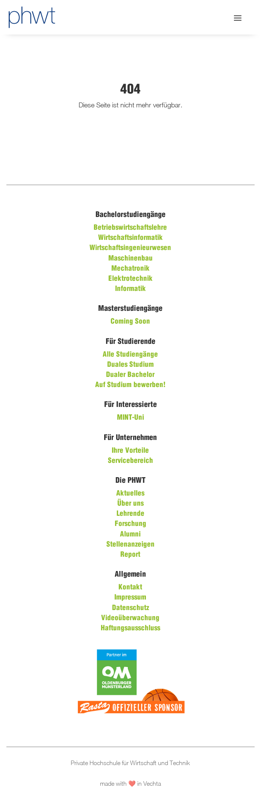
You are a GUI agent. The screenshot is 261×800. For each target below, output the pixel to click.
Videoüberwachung (130, 618)
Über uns (130, 503)
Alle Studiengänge (130, 354)
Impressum (130, 597)
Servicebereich (130, 461)
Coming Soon (130, 321)
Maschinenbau (130, 258)
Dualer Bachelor (130, 375)
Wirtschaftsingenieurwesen (130, 248)
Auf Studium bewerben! (130, 385)
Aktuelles (130, 493)
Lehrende (130, 514)
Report (130, 554)
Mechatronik (130, 268)
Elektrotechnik (130, 279)
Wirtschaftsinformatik (130, 238)
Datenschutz (130, 608)
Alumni (130, 534)
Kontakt (130, 587)
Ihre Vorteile (130, 450)
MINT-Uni (130, 417)
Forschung (130, 524)
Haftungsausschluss (130, 628)
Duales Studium (130, 365)
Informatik (130, 289)
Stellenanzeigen (130, 544)
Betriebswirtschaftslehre (130, 227)
